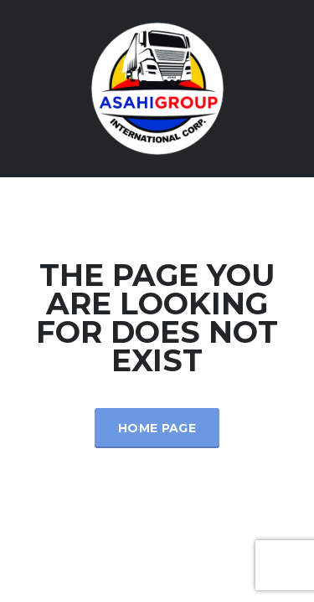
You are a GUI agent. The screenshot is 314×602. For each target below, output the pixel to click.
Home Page (157, 428)
